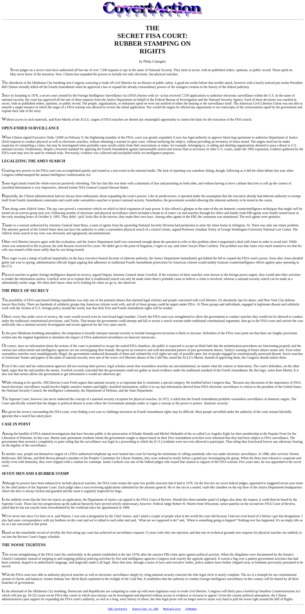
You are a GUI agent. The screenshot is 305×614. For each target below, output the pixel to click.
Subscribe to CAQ (145, 609)
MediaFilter (172, 609)
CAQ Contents (117, 609)
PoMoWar (190, 609)
